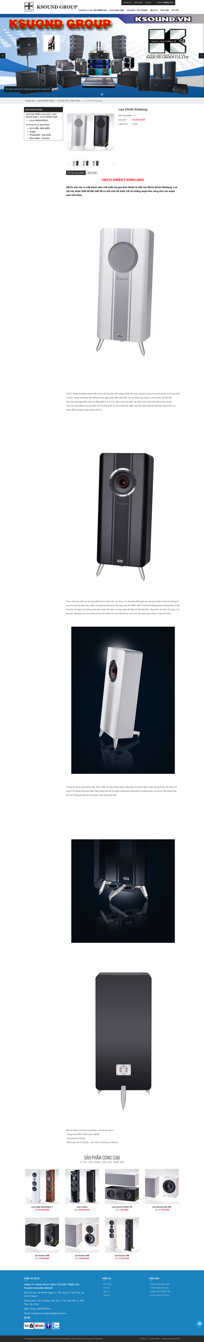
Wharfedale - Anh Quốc (40, 135)
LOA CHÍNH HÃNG (39, 120)
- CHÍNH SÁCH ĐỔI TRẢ (160, 1291)
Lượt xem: (123, 124)
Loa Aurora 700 (122, 1255)
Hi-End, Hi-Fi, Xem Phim (38, 124)
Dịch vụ (154, 10)
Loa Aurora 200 (42, 1255)
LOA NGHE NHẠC (117, 10)
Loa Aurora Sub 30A (161, 1207)
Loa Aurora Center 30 (122, 1207)
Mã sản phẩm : (126, 115)
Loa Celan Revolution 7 (42, 1207)
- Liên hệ (106, 1295)
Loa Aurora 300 (82, 1255)
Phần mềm (138, 2)
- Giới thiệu (107, 1284)
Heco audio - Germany (40, 138)
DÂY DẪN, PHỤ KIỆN (40, 128)
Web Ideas (99, 1339)
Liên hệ (148, 2)
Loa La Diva (82, 1207)
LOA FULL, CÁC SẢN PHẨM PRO (93, 10)
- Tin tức (105, 1287)
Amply (33, 132)
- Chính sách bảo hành (159, 1295)
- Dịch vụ (106, 1291)
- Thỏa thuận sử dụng (158, 1287)
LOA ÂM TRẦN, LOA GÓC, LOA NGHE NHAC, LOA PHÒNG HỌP (42, 115)
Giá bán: (123, 119)
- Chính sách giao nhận (159, 1284)
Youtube (164, 10)
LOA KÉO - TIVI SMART (137, 10)
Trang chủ (127, 2)
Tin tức (175, 10)
